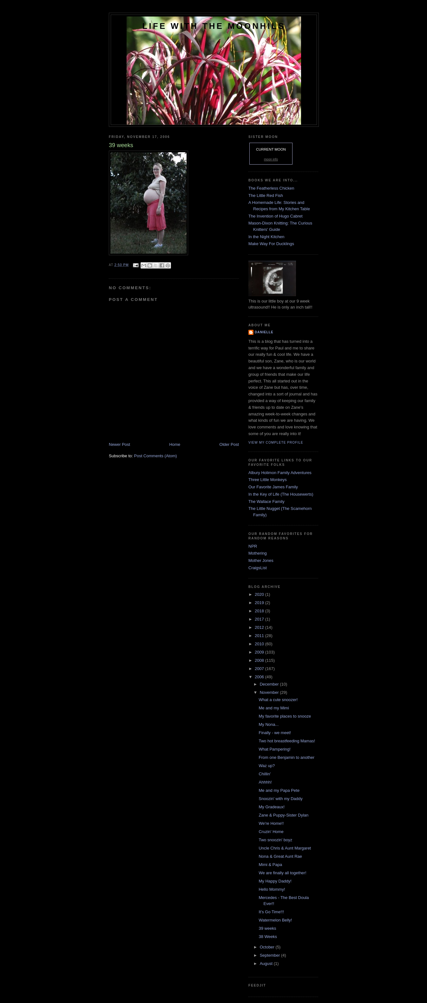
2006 (260, 676)
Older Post (229, 444)
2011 (260, 635)
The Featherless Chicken (271, 188)
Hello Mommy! (272, 889)
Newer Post (119, 444)
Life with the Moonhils (214, 26)
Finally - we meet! (275, 732)
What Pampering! (274, 749)
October (268, 947)
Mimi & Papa (270, 864)
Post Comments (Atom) (155, 455)
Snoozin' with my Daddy (280, 798)
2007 (260, 668)
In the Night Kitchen (266, 236)
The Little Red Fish (265, 195)
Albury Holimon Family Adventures (280, 472)
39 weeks (267, 928)
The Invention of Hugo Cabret (275, 216)
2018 (260, 611)
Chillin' (265, 774)
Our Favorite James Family (273, 487)
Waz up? (267, 765)
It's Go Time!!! (271, 911)
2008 (260, 660)
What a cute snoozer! (278, 699)
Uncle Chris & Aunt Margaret (285, 848)
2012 (260, 627)
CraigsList (257, 567)
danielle (264, 332)
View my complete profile (275, 442)
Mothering (257, 553)
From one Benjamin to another (286, 757)
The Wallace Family (266, 501)
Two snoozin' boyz (275, 839)
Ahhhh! (265, 782)
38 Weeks (268, 936)
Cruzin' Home (271, 831)
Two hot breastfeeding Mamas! (287, 741)
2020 (260, 594)
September (270, 955)
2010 (260, 644)
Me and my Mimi (274, 708)
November (270, 692)
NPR (252, 546)
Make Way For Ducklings (271, 243)
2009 (260, 652)
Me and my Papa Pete (279, 790)
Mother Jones (260, 560)
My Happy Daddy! (275, 881)
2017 (260, 619)
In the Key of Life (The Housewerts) (280, 494)
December (270, 684)
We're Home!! (271, 823)
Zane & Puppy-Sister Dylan (283, 815)
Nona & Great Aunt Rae (280, 856)
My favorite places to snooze (285, 716)
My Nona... (269, 724)
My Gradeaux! (272, 806)
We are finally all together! (282, 872)
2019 (260, 602)
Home (175, 444)
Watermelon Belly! (275, 920)
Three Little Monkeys (267, 479)
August (267, 963)
